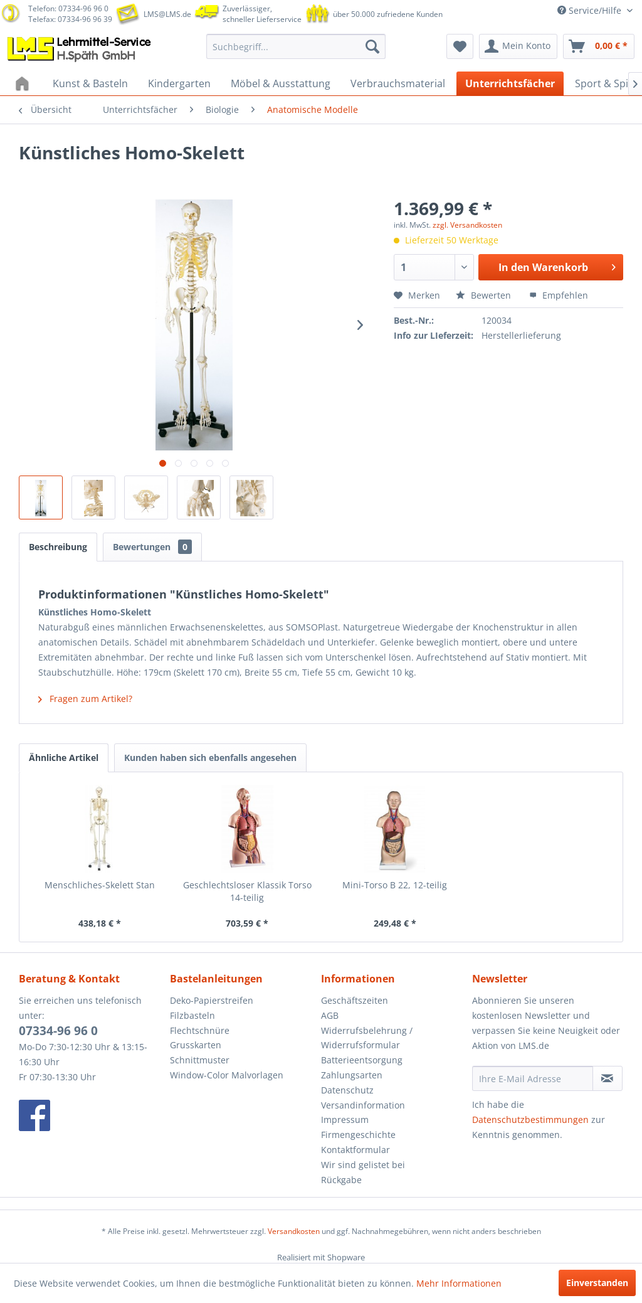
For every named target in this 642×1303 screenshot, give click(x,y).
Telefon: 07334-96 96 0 (68, 8)
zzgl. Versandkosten (467, 225)
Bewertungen (152, 547)
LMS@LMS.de (167, 14)
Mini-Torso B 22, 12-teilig (394, 885)
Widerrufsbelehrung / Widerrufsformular (367, 1037)
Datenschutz (347, 1090)
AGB (330, 1015)
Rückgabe (341, 1180)
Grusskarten (195, 1045)
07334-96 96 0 (58, 1031)
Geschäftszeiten (354, 1000)
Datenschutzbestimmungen (530, 1119)
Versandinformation (363, 1105)
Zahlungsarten (351, 1075)
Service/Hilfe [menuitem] (590, 10)
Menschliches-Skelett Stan (100, 885)
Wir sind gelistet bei (363, 1165)
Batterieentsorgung (362, 1060)
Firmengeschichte (358, 1135)
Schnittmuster (199, 1060)
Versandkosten (294, 1231)
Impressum (345, 1119)
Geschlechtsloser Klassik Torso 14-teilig (247, 891)
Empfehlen (558, 295)
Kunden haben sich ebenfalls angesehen (210, 757)
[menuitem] (296, 46)
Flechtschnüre (199, 1030)
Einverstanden (597, 1283)
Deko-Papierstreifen (211, 1000)
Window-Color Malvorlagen (226, 1075)
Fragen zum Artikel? (85, 699)
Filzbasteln (192, 1015)
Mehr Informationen (459, 1283)
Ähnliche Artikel (63, 757)
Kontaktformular (355, 1150)
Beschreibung (58, 547)
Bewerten (484, 295)
